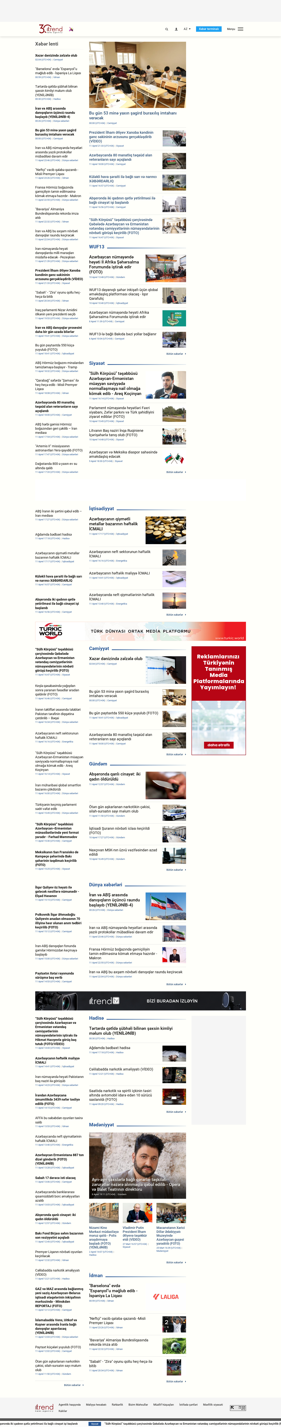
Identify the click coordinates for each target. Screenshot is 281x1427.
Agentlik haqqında (70, 1404)
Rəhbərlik (117, 1404)
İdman (96, 1275)
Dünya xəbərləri (105, 884)
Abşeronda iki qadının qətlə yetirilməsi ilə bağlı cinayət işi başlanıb (77, 1423)
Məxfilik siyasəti (213, 1404)
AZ (186, 29)
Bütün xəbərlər (174, 353)
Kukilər (63, 1411)
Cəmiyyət (99, 648)
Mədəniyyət (101, 1124)
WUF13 (96, 246)
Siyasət (97, 363)
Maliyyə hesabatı (96, 1404)
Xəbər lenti (46, 44)
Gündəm (98, 764)
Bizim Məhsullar (138, 1404)
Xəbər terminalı (209, 29)
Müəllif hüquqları (163, 1404)
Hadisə (96, 1018)
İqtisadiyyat (101, 508)
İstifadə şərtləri (188, 1404)
